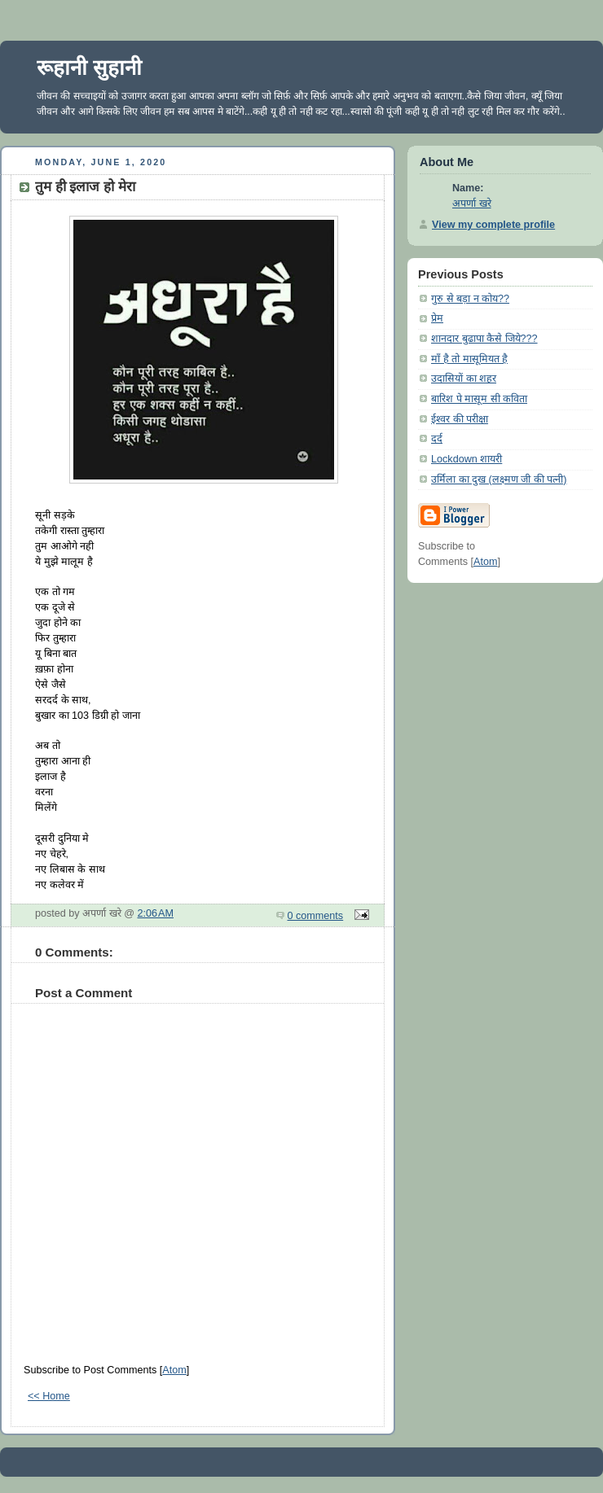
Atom (174, 1370)
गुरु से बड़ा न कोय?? (470, 298)
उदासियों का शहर (463, 378)
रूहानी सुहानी (89, 67)
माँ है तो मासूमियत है (469, 359)
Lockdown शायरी (466, 459)
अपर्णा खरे (471, 203)
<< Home (49, 1396)
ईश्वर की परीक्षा (459, 419)
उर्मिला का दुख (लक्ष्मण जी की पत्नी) (498, 479)
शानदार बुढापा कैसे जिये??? (484, 338)
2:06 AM (156, 913)
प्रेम (437, 318)
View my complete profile (493, 224)
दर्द (436, 438)
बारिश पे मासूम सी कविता (479, 399)
